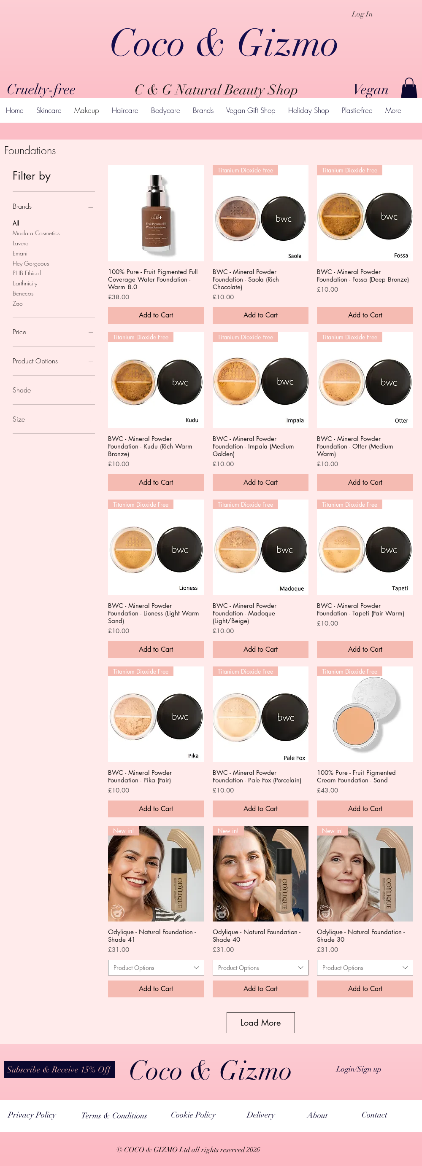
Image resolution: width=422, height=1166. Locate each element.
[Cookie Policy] (193, 1115)
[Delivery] (260, 1115)
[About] (317, 1115)
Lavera (21, 242)
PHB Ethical (27, 272)
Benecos (23, 292)
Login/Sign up (358, 1069)
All (16, 222)
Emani (20, 252)
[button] (409, 88)
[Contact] (374, 1115)
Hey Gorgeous (31, 262)
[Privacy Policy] (32, 1115)
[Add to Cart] (156, 315)
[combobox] (156, 968)
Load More (261, 1022)
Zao (18, 302)
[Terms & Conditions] (114, 1116)
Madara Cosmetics (36, 232)
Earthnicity (25, 282)
